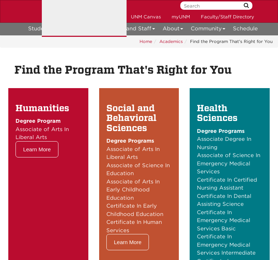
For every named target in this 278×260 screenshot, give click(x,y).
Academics (171, 41)
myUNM (181, 17)
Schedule (245, 28)
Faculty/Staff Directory (227, 17)
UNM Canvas (146, 17)
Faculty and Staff (129, 29)
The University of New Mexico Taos (84, 18)
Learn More (37, 149)
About (173, 29)
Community (208, 29)
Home (146, 41)
